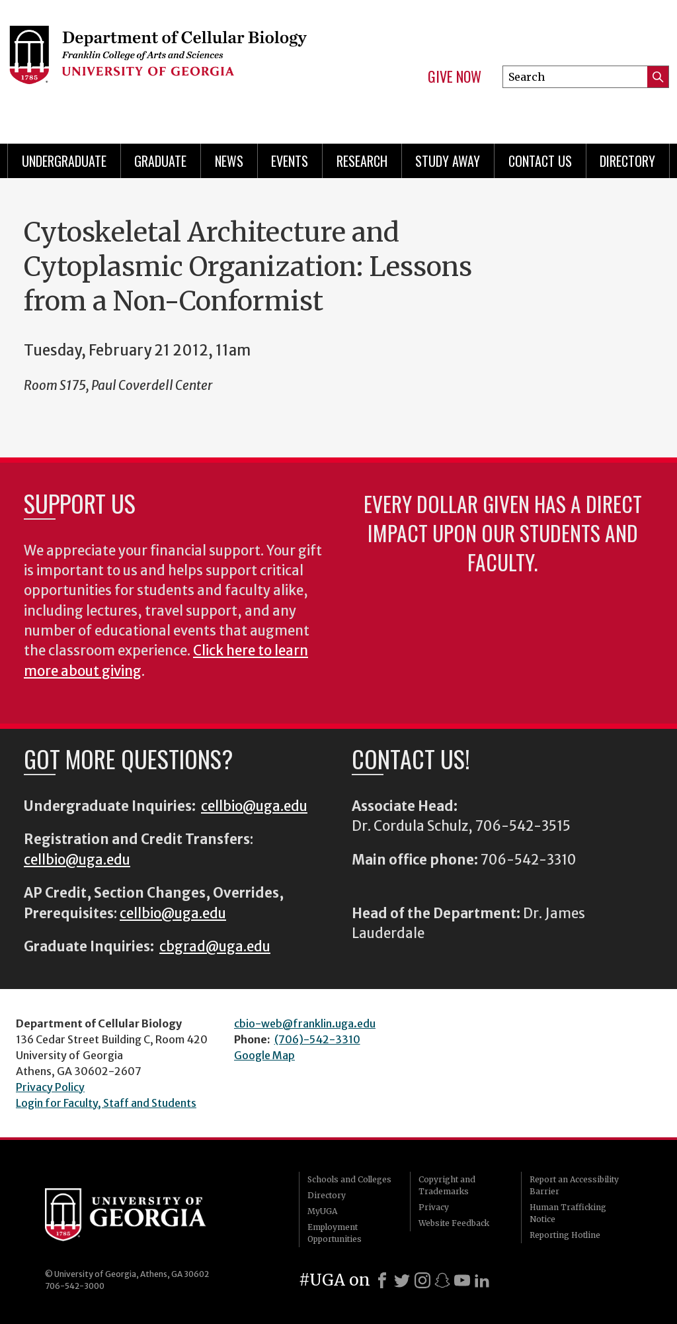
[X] (402, 1280)
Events (289, 161)
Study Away (447, 161)
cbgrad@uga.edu (214, 946)
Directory (627, 161)
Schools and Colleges (349, 1179)
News (229, 161)
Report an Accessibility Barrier (574, 1185)
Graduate (160, 161)
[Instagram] (422, 1280)
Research (362, 161)
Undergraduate (64, 161)
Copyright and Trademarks (446, 1185)
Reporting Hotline (565, 1235)
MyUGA (322, 1211)
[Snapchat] (442, 1280)
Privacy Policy (50, 1087)
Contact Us (540, 161)
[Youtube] (462, 1280)
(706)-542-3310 (317, 1039)
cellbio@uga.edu (254, 806)
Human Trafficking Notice (568, 1213)
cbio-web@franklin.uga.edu (305, 1023)
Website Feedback (453, 1223)
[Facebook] (382, 1280)
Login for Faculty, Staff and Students (106, 1103)
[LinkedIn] (482, 1280)
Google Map (264, 1055)
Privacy (433, 1207)
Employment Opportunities (334, 1233)
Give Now (454, 77)
